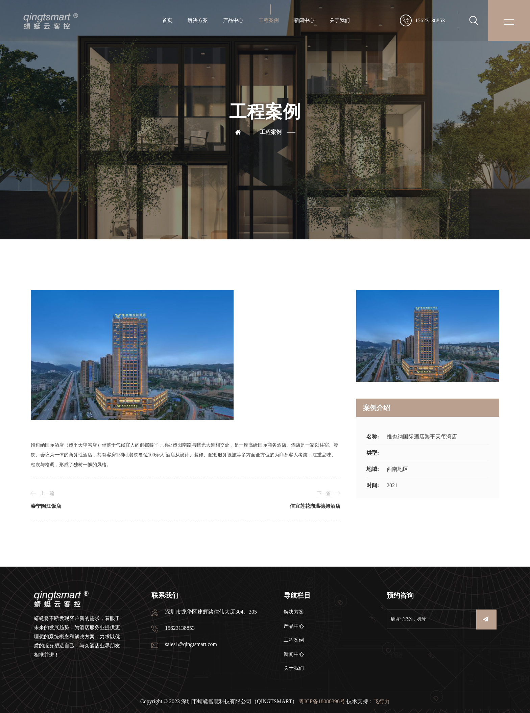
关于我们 (340, 20)
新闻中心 (304, 20)
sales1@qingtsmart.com (191, 644)
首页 (167, 20)
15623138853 (430, 20)
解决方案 (198, 20)
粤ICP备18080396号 (322, 701)
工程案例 (269, 20)
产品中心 (233, 20)
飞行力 (382, 701)
